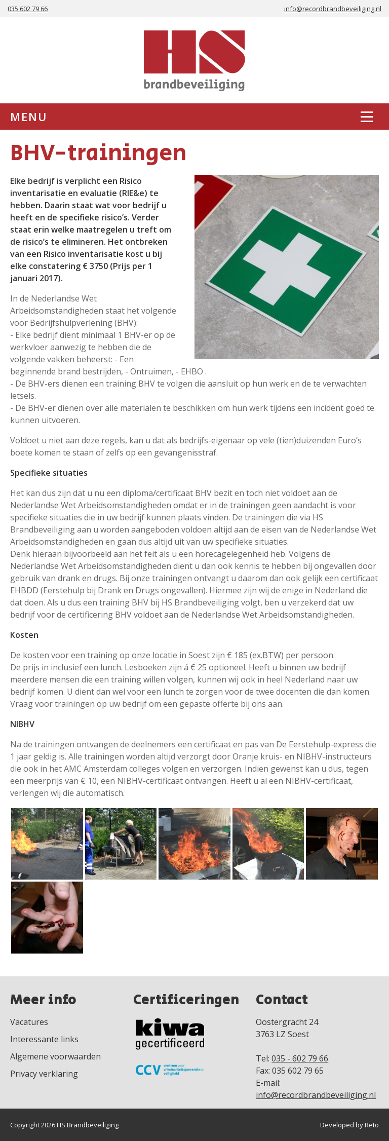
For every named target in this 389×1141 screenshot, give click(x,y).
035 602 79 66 (28, 8)
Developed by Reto (349, 1124)
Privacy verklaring (44, 1073)
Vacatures (29, 1022)
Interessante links (44, 1039)
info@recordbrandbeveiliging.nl (332, 8)
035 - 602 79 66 (299, 1058)
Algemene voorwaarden (55, 1056)
